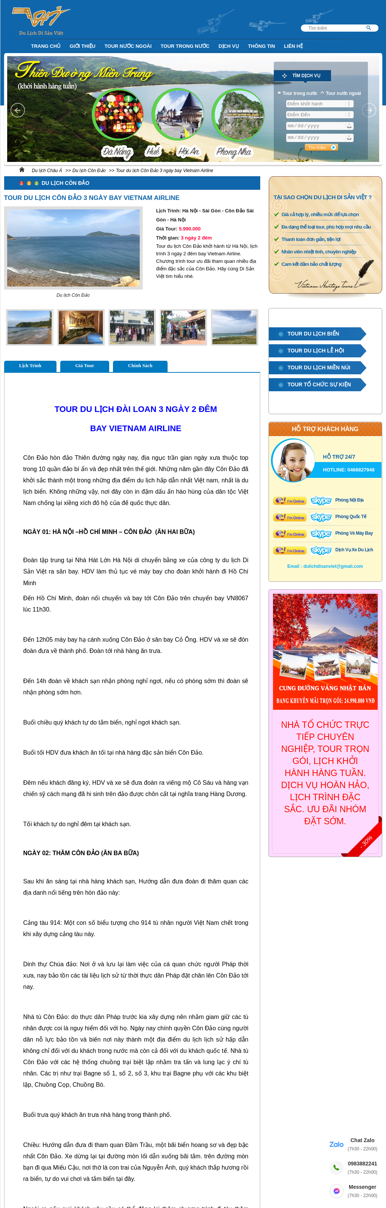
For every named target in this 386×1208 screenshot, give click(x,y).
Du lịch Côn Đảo (88, 170)
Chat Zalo (362, 1145)
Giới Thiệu (82, 46)
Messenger (362, 1191)
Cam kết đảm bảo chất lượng (312, 264)
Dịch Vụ (228, 46)
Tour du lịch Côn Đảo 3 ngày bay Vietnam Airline (164, 170)
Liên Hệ (293, 46)
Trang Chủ (46, 46)
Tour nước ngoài (127, 46)
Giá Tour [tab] (84, 365)
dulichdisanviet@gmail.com (333, 566)
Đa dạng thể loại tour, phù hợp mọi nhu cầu (326, 227)
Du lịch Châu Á (47, 170)
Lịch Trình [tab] (30, 365)
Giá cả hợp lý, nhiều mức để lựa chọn (320, 214)
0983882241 (362, 1168)
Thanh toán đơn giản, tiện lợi (311, 239)
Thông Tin (261, 46)
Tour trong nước (185, 46)
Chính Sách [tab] (140, 365)
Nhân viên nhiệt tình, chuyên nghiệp (319, 252)
